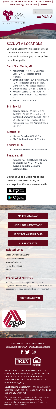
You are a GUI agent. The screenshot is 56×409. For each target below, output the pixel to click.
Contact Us (31, 4)
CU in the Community (15, 258)
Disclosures (11, 347)
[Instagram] (34, 352)
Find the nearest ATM (30, 298)
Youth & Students (13, 262)
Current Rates (28, 243)
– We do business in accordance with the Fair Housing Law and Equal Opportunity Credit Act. (27, 389)
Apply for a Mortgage (28, 224)
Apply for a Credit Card (28, 234)
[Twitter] (27, 352)
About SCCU (11, 269)
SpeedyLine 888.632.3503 (39, 347)
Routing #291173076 (20, 343)
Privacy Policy (38, 343)
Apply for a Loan (28, 215)
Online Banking (16, 4)
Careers (43, 4)
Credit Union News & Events (17, 255)
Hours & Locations (24, 1)
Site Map (23, 347)
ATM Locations (43, 1)
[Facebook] (21, 352)
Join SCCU (8, 1)
